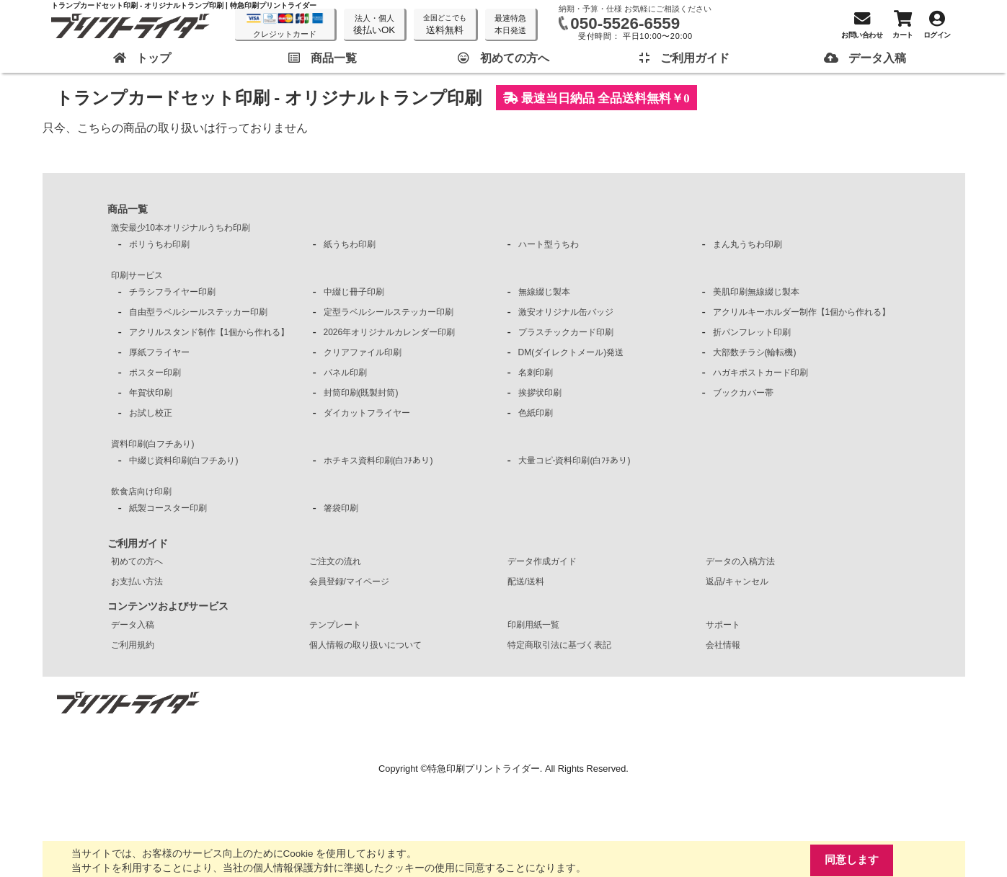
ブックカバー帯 (743, 393)
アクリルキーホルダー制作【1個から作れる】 (802, 312)
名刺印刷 (535, 373)
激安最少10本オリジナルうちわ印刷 (180, 228)
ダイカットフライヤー (367, 413)
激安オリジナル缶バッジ (565, 312)
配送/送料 (525, 581)
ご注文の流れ (335, 561)
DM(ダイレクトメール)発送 (571, 352)
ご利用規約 (132, 645)
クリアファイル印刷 (363, 352)
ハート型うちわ (548, 244)
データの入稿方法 (740, 561)
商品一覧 (127, 209)
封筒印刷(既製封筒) (361, 393)
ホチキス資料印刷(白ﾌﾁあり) (378, 460)
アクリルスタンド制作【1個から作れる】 (209, 332)
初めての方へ (137, 561)
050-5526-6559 (625, 23)
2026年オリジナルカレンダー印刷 (390, 332)
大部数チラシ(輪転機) (755, 352)
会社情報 (723, 645)
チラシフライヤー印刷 (172, 292)
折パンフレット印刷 (752, 332)
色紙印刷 (535, 413)
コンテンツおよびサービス (168, 606)
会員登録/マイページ (349, 581)
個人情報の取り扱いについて (365, 645)
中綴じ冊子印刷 (354, 292)
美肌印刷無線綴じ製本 (756, 292)
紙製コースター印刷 (168, 508)
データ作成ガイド (542, 561)
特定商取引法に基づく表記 (559, 645)
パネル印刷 (345, 373)
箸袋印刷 (341, 508)
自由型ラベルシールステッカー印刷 (198, 312)
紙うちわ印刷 (350, 244)
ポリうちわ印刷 (159, 244)
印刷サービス (137, 275)
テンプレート (335, 625)
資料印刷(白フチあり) (153, 444)
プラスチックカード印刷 (565, 332)
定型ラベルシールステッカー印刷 (388, 312)
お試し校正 (150, 413)
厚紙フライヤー (159, 352)
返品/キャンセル (737, 581)
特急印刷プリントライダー (483, 768)
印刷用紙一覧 (533, 625)
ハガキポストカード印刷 (760, 373)
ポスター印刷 (155, 373)
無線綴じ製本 (544, 292)
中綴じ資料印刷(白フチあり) (184, 460)
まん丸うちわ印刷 (747, 244)
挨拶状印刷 (540, 393)
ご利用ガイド (137, 543)
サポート (723, 625)
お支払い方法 (137, 581)
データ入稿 (132, 625)
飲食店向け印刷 (141, 491)
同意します (852, 860)
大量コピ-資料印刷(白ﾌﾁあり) (574, 460)
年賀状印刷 (150, 393)
